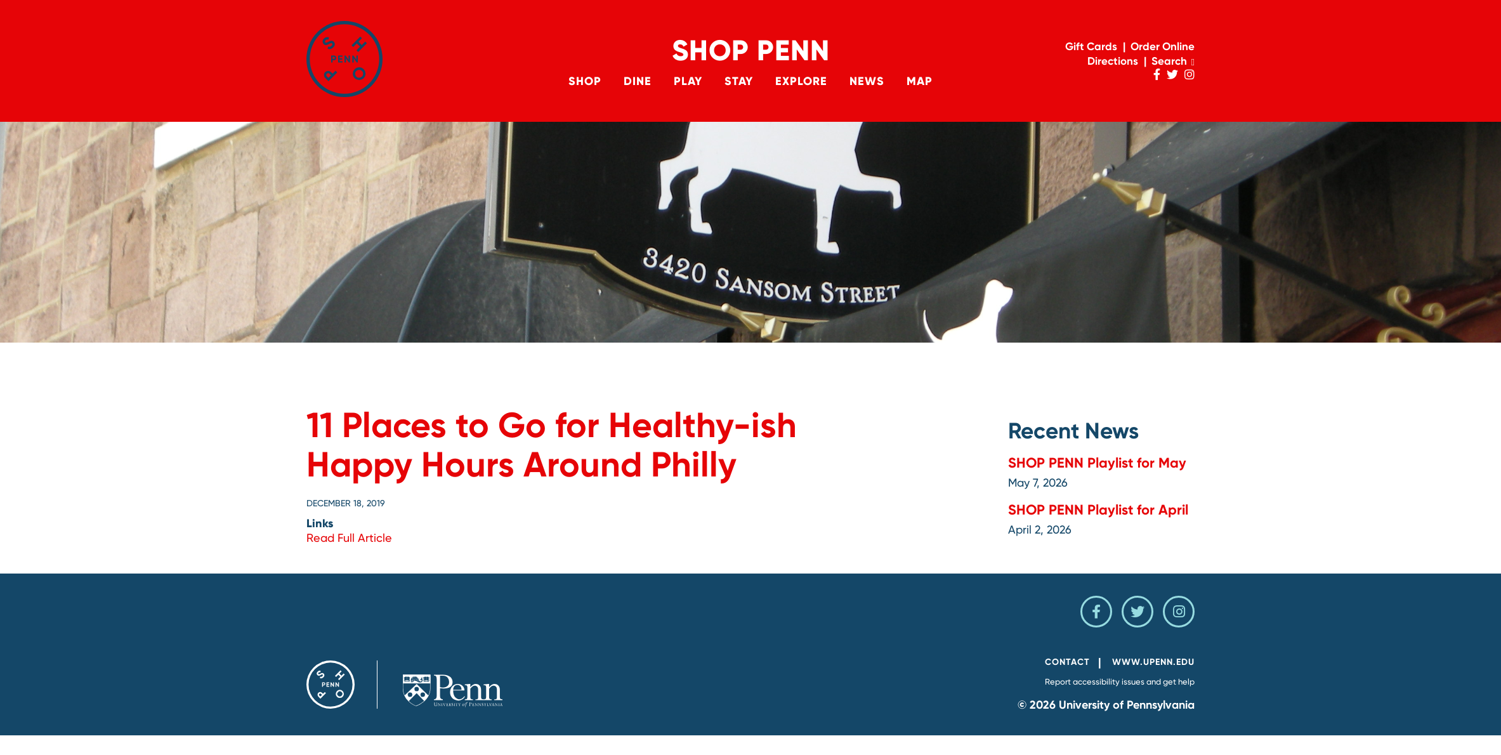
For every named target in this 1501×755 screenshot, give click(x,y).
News (866, 81)
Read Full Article (349, 537)
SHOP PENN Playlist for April (1098, 509)
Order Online (1163, 46)
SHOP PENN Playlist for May (1097, 462)
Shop (584, 81)
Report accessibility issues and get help (1120, 681)
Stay (738, 81)
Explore (801, 81)
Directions (1112, 61)
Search (1173, 61)
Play (688, 81)
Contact (1067, 662)
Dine (638, 81)
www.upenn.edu (1153, 662)
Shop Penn (751, 50)
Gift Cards (1091, 46)
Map (920, 81)
